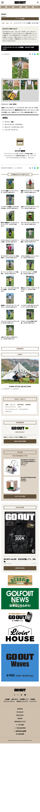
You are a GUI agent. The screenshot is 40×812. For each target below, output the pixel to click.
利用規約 (32, 699)
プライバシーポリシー (9, 701)
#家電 (6, 404)
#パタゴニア (8, 411)
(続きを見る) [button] (31, 158)
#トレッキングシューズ (11, 409)
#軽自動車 (28, 404)
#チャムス (12, 404)
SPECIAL (17, 7)
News (3, 7)
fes (11, 23)
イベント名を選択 (20, 18)
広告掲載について (24, 699)
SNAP (23, 7)
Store (29, 7)
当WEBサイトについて (22, 701)
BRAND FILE (20, 722)
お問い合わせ (14, 699)
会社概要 (7, 699)
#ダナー (20, 407)
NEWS (20, 709)
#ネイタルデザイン (24, 409)
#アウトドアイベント (10, 407)
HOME (3, 23)
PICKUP (9, 7)
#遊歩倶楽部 (20, 404)
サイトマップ (33, 701)
